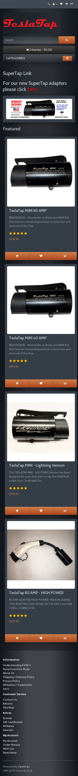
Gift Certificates (12, 722)
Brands (7, 718)
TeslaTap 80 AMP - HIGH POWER (36, 593)
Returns (8, 703)
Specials (8, 730)
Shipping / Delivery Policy (18, 677)
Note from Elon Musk (16, 669)
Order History (11, 744)
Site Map (8, 707)
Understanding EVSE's (17, 665)
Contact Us (10, 699)
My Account (10, 741)
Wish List (8, 748)
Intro (6, 689)
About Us (8, 673)
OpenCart (24, 766)
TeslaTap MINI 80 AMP (27, 210)
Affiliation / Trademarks (17, 685)
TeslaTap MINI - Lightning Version (36, 465)
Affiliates (8, 726)
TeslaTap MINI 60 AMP (27, 338)
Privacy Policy (11, 681)
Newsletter (10, 752)
